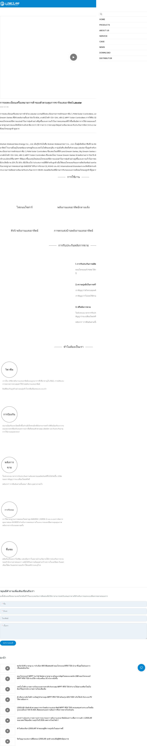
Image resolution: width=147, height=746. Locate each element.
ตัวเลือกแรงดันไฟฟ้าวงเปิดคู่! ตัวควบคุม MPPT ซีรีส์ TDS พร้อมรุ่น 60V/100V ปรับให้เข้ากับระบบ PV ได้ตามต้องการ (115, 677)
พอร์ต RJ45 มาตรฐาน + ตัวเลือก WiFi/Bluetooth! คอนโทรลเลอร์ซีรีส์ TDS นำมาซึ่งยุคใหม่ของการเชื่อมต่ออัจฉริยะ (44, 667)
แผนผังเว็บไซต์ (72, 739)
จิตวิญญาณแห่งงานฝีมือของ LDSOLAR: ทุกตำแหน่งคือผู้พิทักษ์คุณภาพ (116, 697)
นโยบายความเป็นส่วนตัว (90, 739)
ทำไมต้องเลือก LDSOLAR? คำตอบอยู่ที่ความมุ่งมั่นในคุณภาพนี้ (40, 697)
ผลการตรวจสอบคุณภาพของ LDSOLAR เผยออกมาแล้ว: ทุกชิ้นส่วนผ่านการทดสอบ (45, 709)
